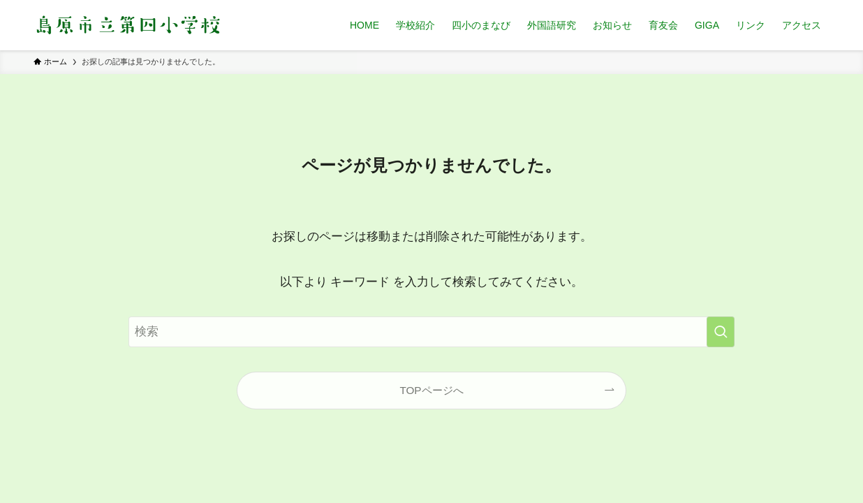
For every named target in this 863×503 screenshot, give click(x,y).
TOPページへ (431, 390)
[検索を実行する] (721, 331)
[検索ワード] (431, 331)
